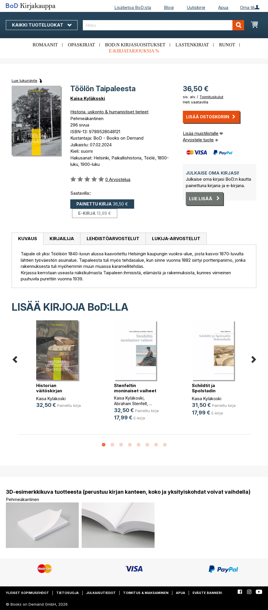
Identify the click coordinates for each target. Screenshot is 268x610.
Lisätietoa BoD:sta (132, 7)
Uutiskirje (196, 7)
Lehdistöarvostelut (113, 238)
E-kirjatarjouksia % (134, 50)
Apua (223, 7)
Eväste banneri (207, 593)
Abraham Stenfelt (130, 403)
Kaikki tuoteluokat (41, 25)
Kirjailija (62, 238)
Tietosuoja (67, 593)
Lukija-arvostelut (176, 238)
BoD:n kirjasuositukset (135, 44)
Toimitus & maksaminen (146, 593)
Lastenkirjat (192, 44)
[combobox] (163, 25)
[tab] (27, 239)
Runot (227, 44)
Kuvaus (27, 238)
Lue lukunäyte (24, 80)
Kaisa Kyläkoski (87, 98)
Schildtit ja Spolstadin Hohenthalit (204, 391)
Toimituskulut (211, 96)
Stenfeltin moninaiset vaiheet (135, 388)
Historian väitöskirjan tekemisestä (50, 391)
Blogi (169, 7)
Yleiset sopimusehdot (27, 593)
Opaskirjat (81, 44)
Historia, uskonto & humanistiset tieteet (109, 112)
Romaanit (45, 44)
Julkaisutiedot (101, 593)
